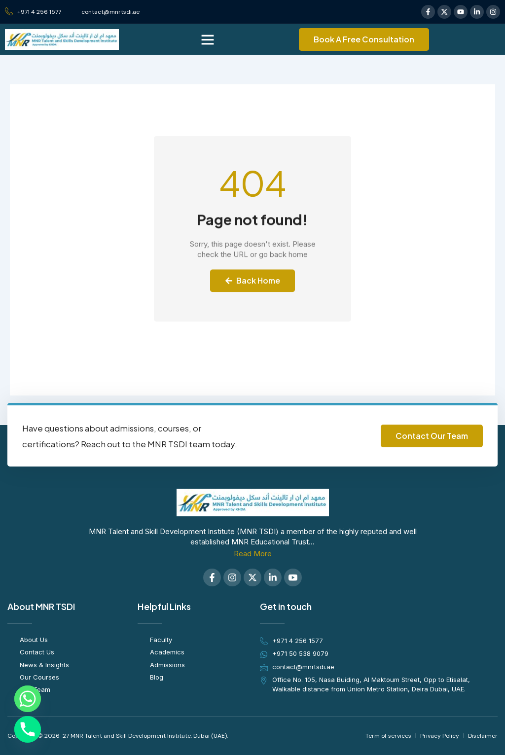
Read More (253, 553)
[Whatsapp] (27, 698)
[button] (207, 39)
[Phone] (27, 729)
